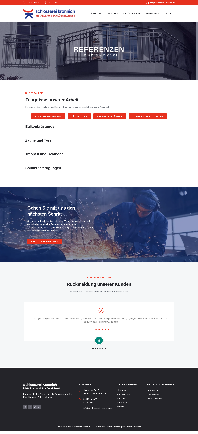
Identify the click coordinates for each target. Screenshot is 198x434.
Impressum (152, 390)
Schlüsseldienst (132, 13)
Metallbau (112, 13)
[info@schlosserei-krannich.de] (80, 408)
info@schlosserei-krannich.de (97, 408)
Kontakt (168, 13)
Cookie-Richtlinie (155, 398)
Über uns (96, 13)
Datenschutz (153, 395)
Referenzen (152, 13)
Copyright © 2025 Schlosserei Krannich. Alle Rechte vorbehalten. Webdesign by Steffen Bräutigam (99, 427)
